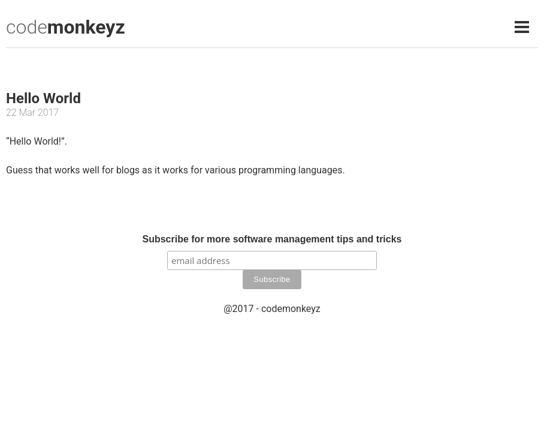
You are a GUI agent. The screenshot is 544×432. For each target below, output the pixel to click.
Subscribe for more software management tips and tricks (271, 239)
